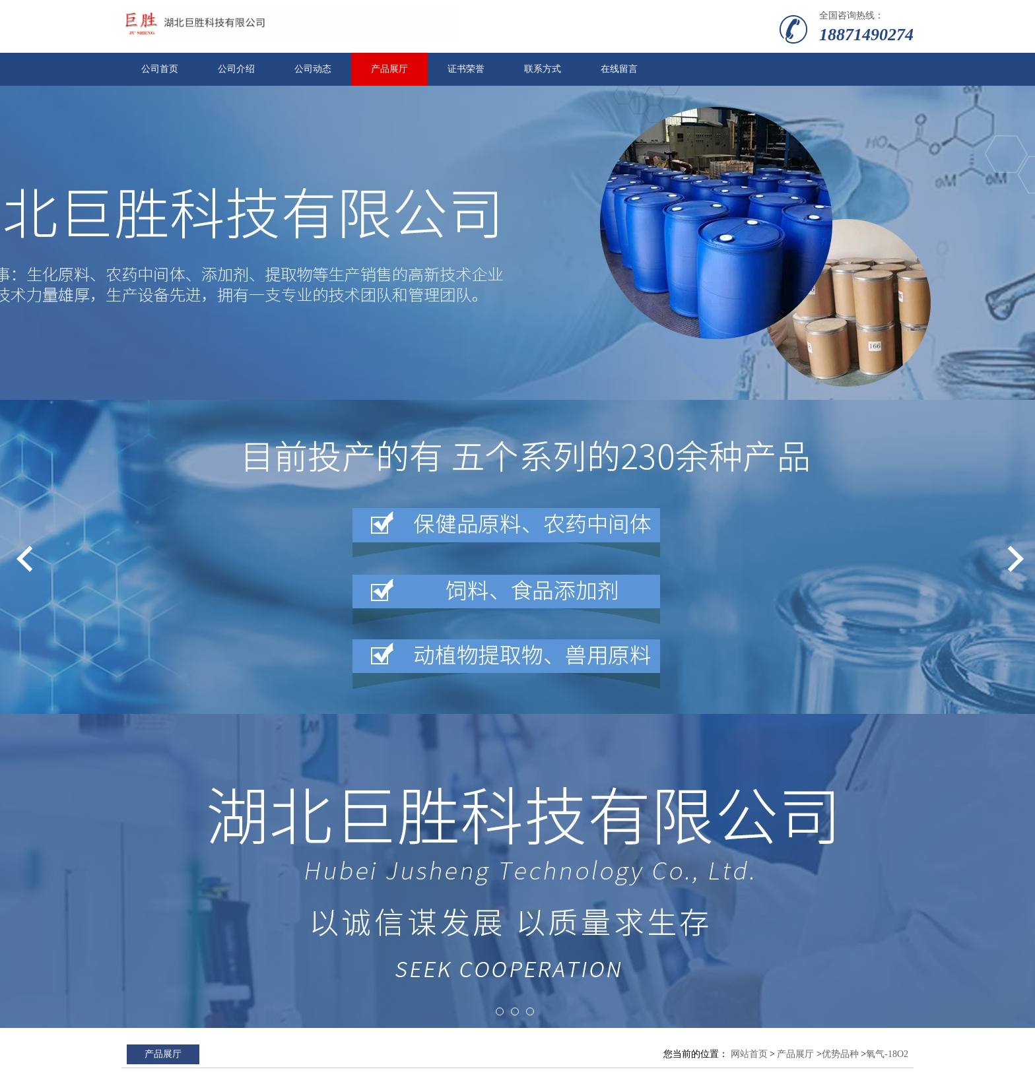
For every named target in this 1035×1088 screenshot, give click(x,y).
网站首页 (749, 1054)
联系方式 (542, 69)
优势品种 (840, 1054)
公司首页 (159, 69)
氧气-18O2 (887, 1054)
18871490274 (866, 34)
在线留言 (619, 69)
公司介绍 (236, 69)
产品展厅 (389, 69)
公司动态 (312, 69)
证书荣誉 (466, 69)
